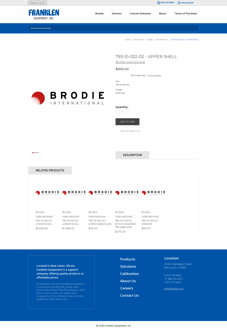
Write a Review (154, 75)
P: (172, 274)
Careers (126, 286)
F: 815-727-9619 (172, 281)
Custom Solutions (140, 15)
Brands (99, 15)
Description (132, 154)
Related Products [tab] (50, 169)
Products (127, 257)
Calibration (129, 272)
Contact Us (129, 294)
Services (117, 15)
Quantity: (122, 107)
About (162, 15)
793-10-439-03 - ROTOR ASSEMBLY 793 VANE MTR (126, 222)
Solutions (128, 265)
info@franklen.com (174, 287)
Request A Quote (37, 3)
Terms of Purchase (185, 13)
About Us (128, 279)
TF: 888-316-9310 (173, 277)
